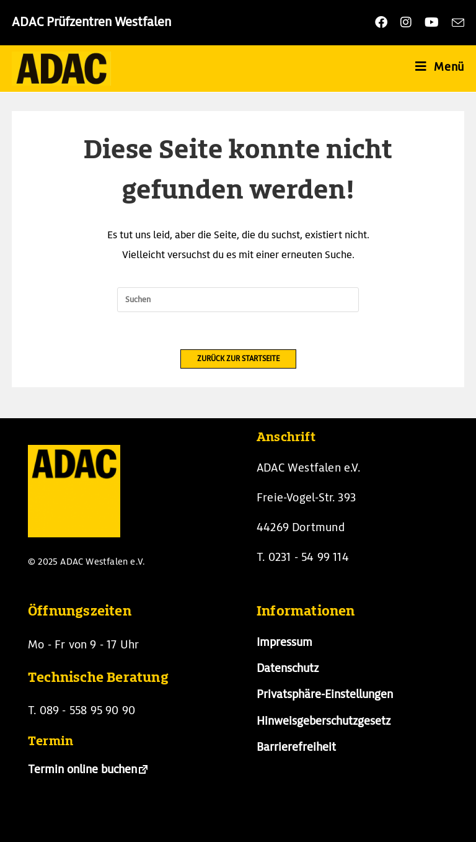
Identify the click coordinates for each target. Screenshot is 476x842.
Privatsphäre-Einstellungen (325, 694)
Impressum (284, 642)
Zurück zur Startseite (238, 359)
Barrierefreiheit (296, 747)
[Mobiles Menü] (439, 67)
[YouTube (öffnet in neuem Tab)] (434, 22)
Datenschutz (288, 668)
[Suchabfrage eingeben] (238, 299)
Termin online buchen (82, 769)
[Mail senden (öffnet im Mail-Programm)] (456, 22)
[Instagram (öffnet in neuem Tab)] (409, 22)
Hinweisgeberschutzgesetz (323, 721)
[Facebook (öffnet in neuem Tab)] (384, 22)
